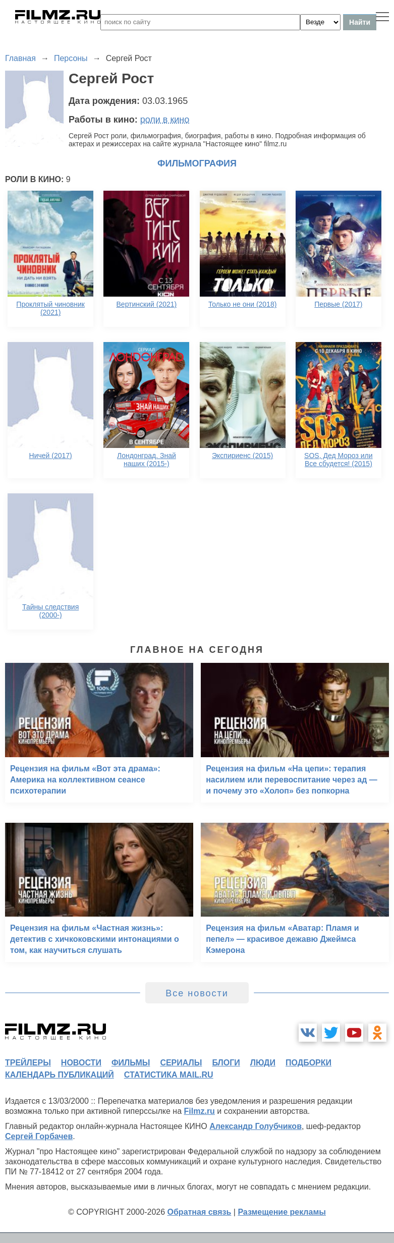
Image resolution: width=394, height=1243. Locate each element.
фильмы (130, 1062)
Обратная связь (199, 1212)
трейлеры (28, 1062)
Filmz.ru (199, 1111)
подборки (308, 1062)
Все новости (197, 993)
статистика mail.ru (168, 1074)
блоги (226, 1062)
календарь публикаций (59, 1074)
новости (81, 1062)
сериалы (181, 1062)
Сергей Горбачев (39, 1136)
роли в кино (165, 120)
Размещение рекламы (282, 1212)
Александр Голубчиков (255, 1126)
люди (262, 1062)
